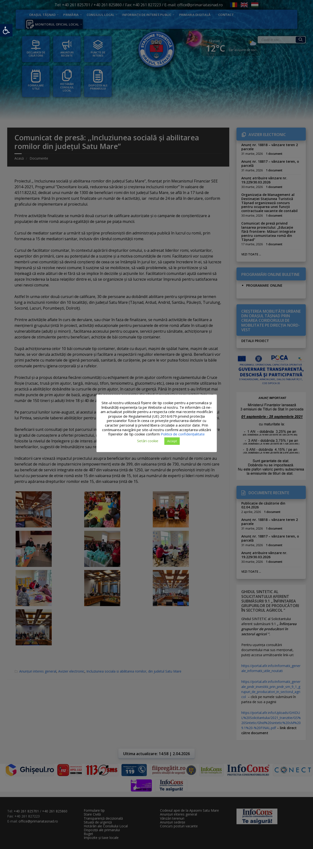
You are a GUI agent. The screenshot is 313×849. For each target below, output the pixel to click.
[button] (6, 30)
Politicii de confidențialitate (183, 434)
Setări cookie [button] (147, 440)
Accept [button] (172, 441)
